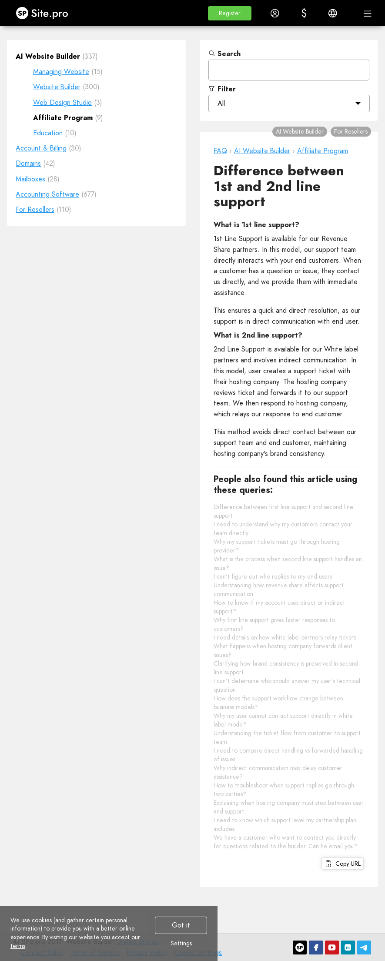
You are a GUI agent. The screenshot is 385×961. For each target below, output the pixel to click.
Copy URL (343, 863)
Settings (181, 943)
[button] (229, 13)
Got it (181, 925)
